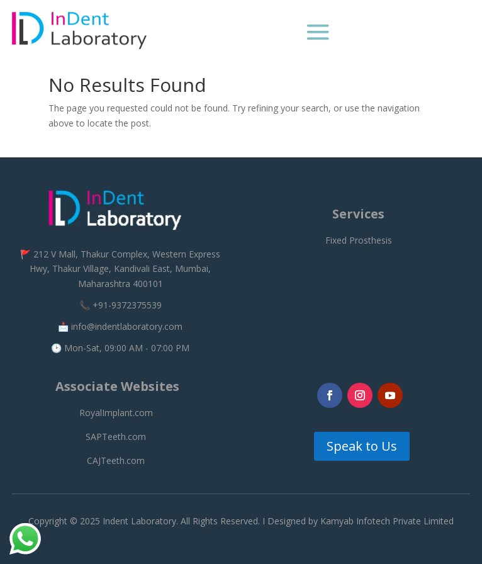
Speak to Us (362, 445)
